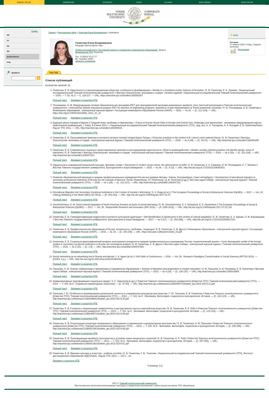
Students (107, 2)
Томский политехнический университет (138, 383)
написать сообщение (85, 61)
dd (8, 35)
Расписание (243, 49)
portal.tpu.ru (24, 2)
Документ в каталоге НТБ (84, 100)
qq (8, 46)
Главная (51, 33)
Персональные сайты (67, 33)
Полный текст (60, 100)
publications (13, 56)
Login (235, 35)
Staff (139, 2)
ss (8, 40)
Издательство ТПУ (84, 52)
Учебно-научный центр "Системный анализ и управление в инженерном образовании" (116, 50)
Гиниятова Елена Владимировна (92, 33)
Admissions (68, 2)
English (34, 31)
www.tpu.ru (247, 2)
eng (8, 62)
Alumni (168, 2)
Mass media (205, 2)
